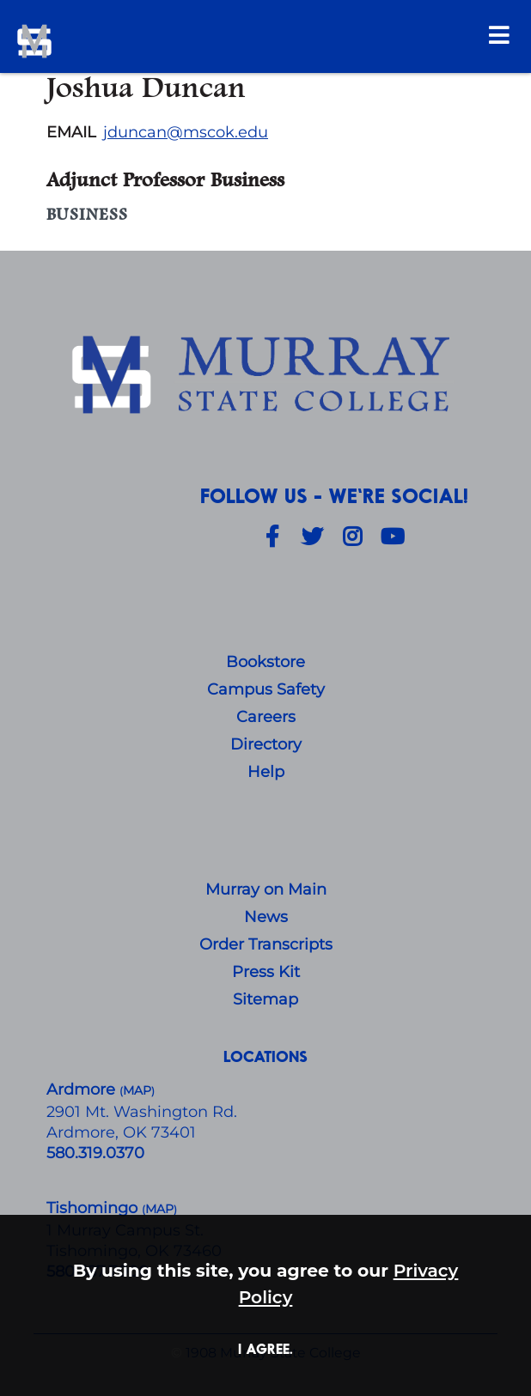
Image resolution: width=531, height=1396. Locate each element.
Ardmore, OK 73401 (121, 1132)
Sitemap (265, 999)
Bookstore (265, 661)
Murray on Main (266, 889)
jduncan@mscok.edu (185, 132)
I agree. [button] (265, 1348)
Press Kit (266, 971)
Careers (266, 716)
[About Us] (265, 377)
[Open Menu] (499, 34)
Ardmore (82, 1089)
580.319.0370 (95, 1153)
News (266, 916)
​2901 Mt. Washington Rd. (141, 1111)
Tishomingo (94, 1208)
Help (265, 771)
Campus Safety (266, 689)
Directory (266, 744)
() (159, 1209)
